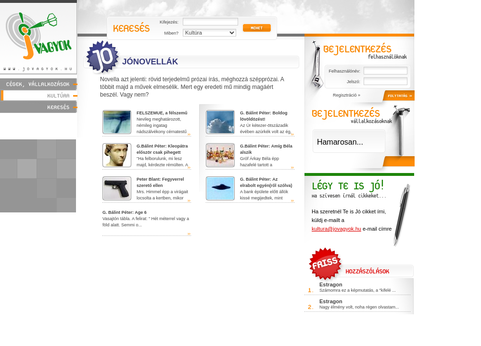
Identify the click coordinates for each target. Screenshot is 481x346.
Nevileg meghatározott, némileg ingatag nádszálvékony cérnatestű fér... (145, 125)
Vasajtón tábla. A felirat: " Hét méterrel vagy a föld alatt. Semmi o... (145, 218)
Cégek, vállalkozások (38, 83)
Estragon (330, 284)
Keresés (38, 106)
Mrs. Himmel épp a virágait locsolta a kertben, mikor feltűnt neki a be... (145, 192)
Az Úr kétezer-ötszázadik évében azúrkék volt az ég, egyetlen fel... (248, 125)
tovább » (189, 134)
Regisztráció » (346, 95)
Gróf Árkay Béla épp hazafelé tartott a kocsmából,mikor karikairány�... (249, 158)
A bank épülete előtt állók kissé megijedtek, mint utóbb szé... (249, 192)
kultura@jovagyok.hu (336, 229)
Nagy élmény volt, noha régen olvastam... (359, 307)
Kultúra (38, 95)
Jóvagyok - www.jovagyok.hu (38, 37)
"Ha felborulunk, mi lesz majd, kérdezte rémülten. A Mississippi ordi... (145, 158)
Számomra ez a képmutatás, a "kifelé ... (357, 290)
